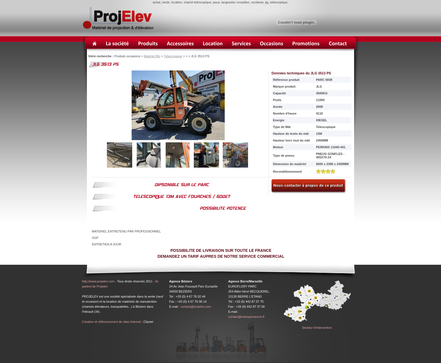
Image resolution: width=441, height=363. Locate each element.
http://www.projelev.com (98, 281)
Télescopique (173, 56)
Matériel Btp (152, 56)
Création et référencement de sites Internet (111, 321)
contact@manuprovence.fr (246, 316)
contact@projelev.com (196, 306)
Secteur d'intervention (317, 327)
